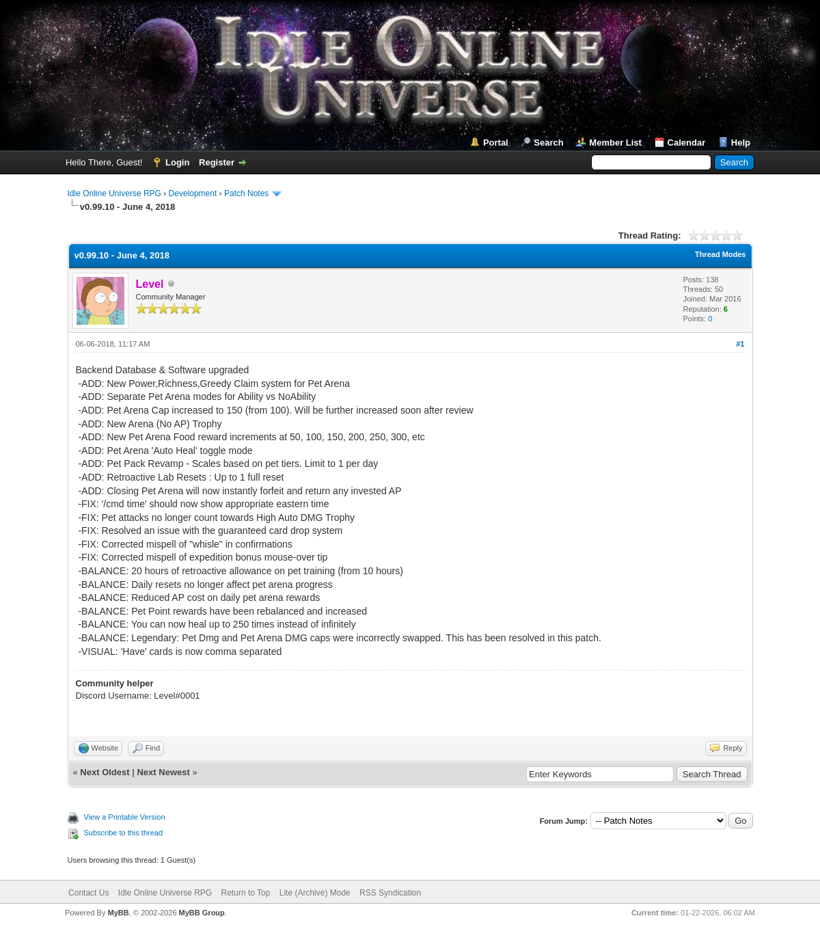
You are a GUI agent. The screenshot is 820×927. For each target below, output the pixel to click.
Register (216, 162)
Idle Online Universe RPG (114, 193)
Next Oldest (104, 772)
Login (177, 162)
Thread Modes (720, 254)
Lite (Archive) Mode (315, 893)
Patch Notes (246, 193)
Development (193, 193)
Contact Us (88, 893)
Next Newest (163, 772)
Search (548, 142)
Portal (495, 142)
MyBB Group (202, 913)
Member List (615, 142)
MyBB (117, 913)
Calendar (687, 142)
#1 (740, 344)
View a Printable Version (124, 817)
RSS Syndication (390, 893)
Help (740, 142)
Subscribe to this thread (123, 833)
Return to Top (246, 893)
